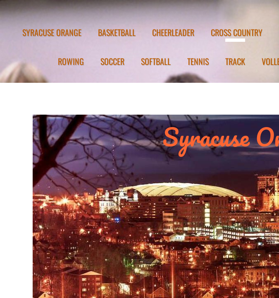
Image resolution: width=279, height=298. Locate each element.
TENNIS (198, 61)
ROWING (71, 61)
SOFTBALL (156, 61)
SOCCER (112, 61)
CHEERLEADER (173, 32)
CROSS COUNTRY (236, 32)
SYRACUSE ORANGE (51, 32)
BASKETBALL (117, 32)
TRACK (235, 61)
